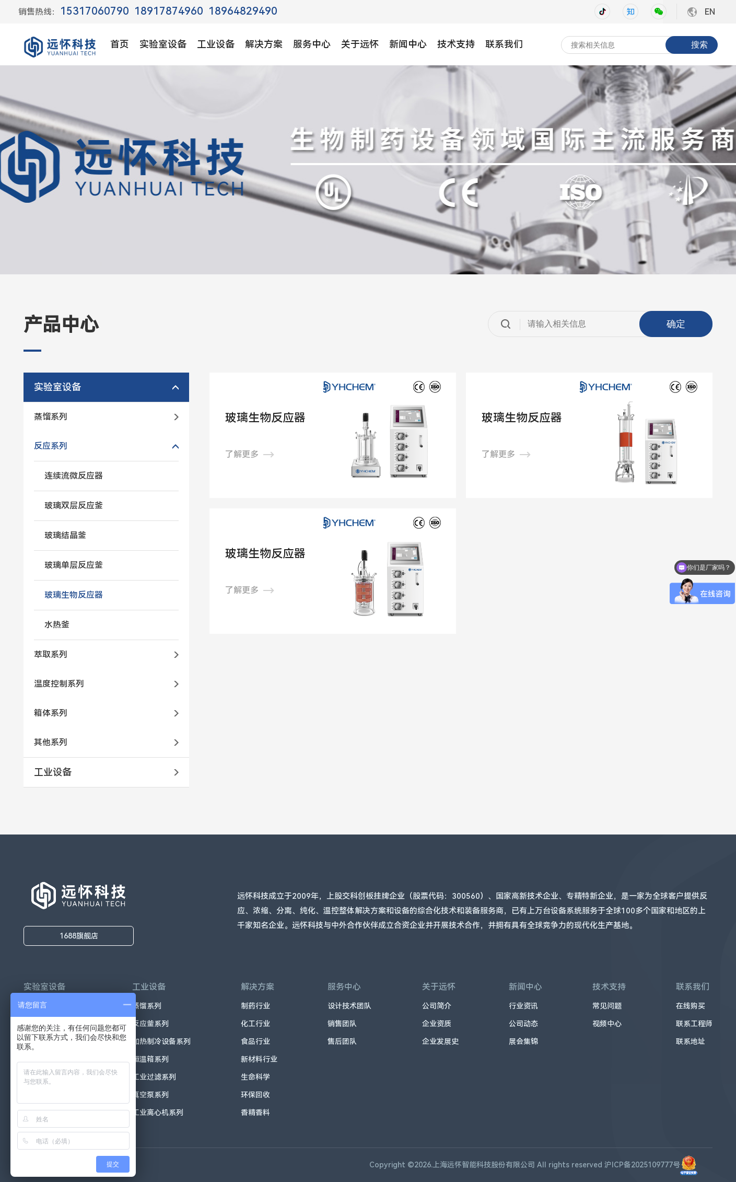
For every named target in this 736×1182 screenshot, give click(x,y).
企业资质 (436, 1023)
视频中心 (607, 1023)
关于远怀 (360, 44)
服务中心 (312, 44)
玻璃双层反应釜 (73, 506)
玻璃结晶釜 (65, 535)
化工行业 (255, 1023)
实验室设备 (162, 44)
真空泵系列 (150, 1095)
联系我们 (504, 44)
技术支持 (456, 44)
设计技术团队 (349, 1006)
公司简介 (436, 1006)
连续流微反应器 (73, 476)
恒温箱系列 (150, 1059)
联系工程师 (694, 1023)
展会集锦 (523, 1041)
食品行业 (255, 1041)
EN (710, 12)
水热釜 (56, 625)
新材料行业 (259, 1059)
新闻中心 (408, 44)
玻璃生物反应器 (73, 595)
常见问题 (607, 1006)
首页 (119, 44)
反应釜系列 (150, 1023)
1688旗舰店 (79, 936)
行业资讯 (523, 1006)
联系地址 (690, 1041)
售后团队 (342, 1041)
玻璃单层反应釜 (73, 565)
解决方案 (264, 44)
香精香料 (255, 1112)
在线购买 (690, 1006)
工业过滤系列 (154, 1077)
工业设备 (216, 44)
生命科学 (255, 1077)
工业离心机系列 (157, 1112)
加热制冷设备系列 (161, 1041)
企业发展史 (440, 1041)
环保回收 (255, 1095)
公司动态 (523, 1023)
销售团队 (342, 1023)
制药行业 (255, 1006)
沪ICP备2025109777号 (650, 1165)
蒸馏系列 (146, 1006)
